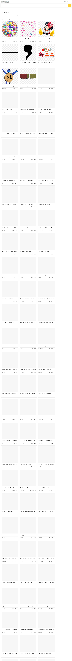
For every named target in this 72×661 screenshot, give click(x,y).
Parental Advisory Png (24, 624)
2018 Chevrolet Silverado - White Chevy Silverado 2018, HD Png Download (17, 565)
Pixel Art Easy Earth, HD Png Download (45, 61)
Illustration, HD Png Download (43, 152)
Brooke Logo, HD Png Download (44, 588)
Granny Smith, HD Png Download (44, 450)
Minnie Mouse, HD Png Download (9, 152)
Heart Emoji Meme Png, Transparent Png (28, 38)
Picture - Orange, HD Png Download (27, 565)
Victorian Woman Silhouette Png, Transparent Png (12, 61)
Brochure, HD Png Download (43, 496)
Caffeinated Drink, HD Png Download (62, 221)
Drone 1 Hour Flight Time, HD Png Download (29, 359)
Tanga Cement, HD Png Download (44, 244)
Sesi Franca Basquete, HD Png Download (28, 313)
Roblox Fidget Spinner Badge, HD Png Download (29, 106)
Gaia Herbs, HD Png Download (8, 496)
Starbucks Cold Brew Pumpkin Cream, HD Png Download (49, 404)
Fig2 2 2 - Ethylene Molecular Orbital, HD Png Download (49, 427)
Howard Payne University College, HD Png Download (30, 152)
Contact (2, 641)
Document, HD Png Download (61, 106)
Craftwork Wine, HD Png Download (44, 473)
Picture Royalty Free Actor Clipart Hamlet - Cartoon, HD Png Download (17, 427)
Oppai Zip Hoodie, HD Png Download (63, 175)
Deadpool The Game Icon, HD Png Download (46, 382)
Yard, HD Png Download (42, 198)
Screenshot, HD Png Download (8, 473)
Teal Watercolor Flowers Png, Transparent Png (47, 359)
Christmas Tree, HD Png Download (44, 267)
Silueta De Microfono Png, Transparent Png (46, 290)
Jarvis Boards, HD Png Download (26, 519)
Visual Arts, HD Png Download (25, 221)
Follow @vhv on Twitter (5, 649)
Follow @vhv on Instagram (6, 648)
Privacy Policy (3, 644)
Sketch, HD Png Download (60, 565)
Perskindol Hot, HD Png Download (26, 290)
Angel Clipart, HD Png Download (61, 129)
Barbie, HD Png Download (7, 198)
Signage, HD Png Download (7, 404)
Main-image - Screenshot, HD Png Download (28, 588)
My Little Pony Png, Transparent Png (45, 336)
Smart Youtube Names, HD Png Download (28, 244)
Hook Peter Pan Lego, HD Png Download (28, 450)
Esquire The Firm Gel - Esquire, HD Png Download (29, 496)
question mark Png (23, 627)
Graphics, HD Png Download (8, 221)
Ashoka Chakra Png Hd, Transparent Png (45, 83)
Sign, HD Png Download (24, 198)
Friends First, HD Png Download (8, 106)
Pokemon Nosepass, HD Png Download (63, 313)
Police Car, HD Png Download (8, 244)
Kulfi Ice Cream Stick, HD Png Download (63, 450)
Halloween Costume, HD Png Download (63, 427)
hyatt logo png (7, 627)
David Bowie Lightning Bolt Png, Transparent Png (29, 336)
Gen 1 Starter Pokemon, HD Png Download (28, 61)
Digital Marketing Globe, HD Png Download (11, 38)
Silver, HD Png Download (60, 382)
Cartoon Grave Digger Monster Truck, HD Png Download (49, 129)
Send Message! (4, 17)
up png (5, 629)
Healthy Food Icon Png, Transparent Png (28, 129)
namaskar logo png (8, 634)
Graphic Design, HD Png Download (44, 106)
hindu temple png (7, 626)
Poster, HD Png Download (60, 336)
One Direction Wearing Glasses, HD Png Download (30, 382)
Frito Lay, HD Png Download (8, 290)
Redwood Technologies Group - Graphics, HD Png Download (50, 542)
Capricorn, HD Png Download (8, 313)
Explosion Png (22, 626)
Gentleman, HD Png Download (8, 542)
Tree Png (21, 631)
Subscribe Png (22, 623)
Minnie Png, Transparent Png (43, 38)
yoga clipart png (7, 631)
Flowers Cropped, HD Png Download (9, 83)
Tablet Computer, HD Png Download (62, 267)
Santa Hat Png (22, 629)
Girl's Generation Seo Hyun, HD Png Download (11, 175)
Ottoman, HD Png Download (61, 61)
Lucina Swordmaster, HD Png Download (10, 336)
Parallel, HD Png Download (60, 38)
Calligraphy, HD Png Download (61, 290)
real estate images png (8, 632)
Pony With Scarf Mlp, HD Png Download (10, 359)
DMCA (2, 643)
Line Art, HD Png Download (25, 175)
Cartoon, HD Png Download (61, 152)
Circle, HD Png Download (24, 83)
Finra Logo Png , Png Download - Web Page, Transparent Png (50, 519)
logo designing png (7, 624)
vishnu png (6, 623)
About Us (3, 642)
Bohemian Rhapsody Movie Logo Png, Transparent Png (49, 221)
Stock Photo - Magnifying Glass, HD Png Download (12, 611)
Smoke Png (22, 632)
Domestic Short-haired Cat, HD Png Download (12, 129)
